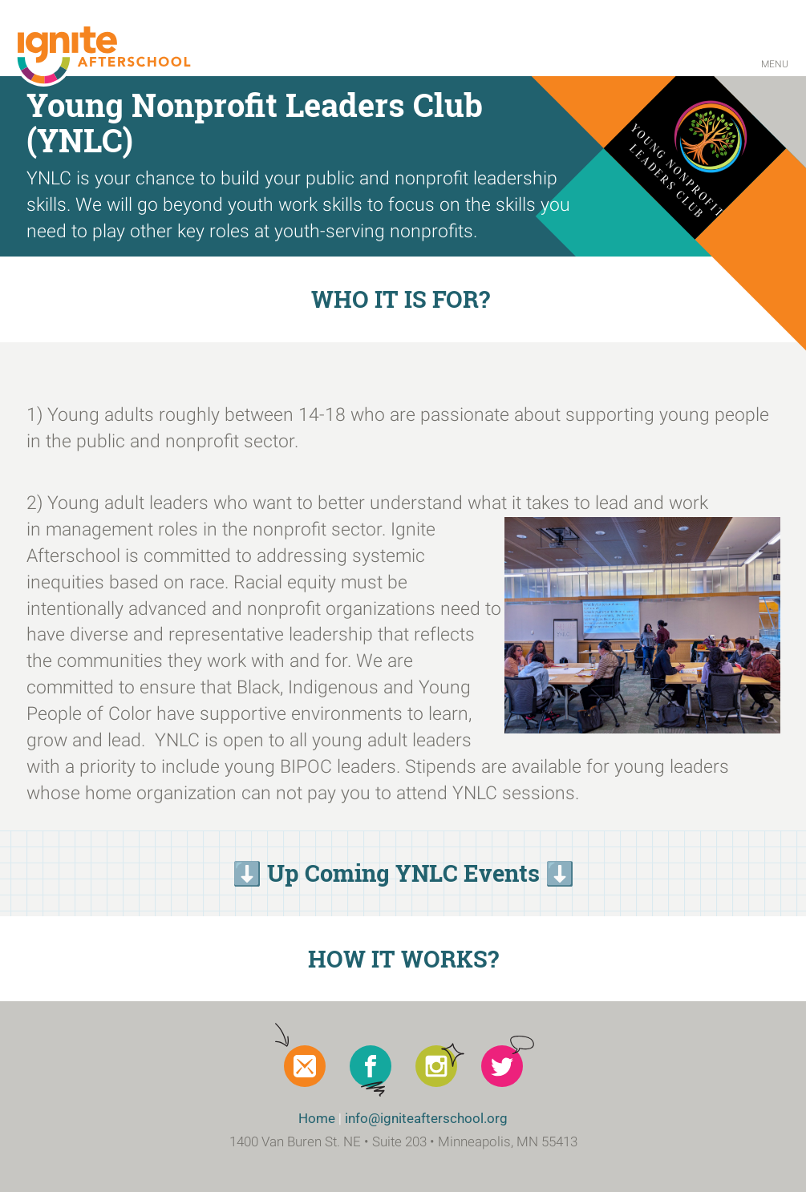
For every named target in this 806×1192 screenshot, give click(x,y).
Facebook (370, 1066)
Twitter (502, 1066)
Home (316, 1118)
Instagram (436, 1066)
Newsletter (305, 1066)
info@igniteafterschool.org (426, 1118)
